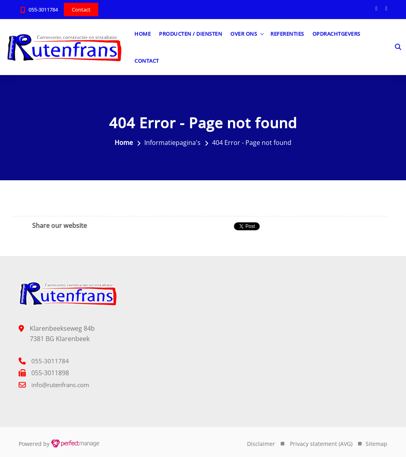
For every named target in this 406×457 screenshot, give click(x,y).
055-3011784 (43, 9)
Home (142, 33)
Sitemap (376, 443)
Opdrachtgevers (336, 33)
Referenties (287, 33)
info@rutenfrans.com (60, 385)
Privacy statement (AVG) (321, 443)
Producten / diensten (190, 33)
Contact (146, 60)
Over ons (243, 33)
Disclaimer (261, 443)
